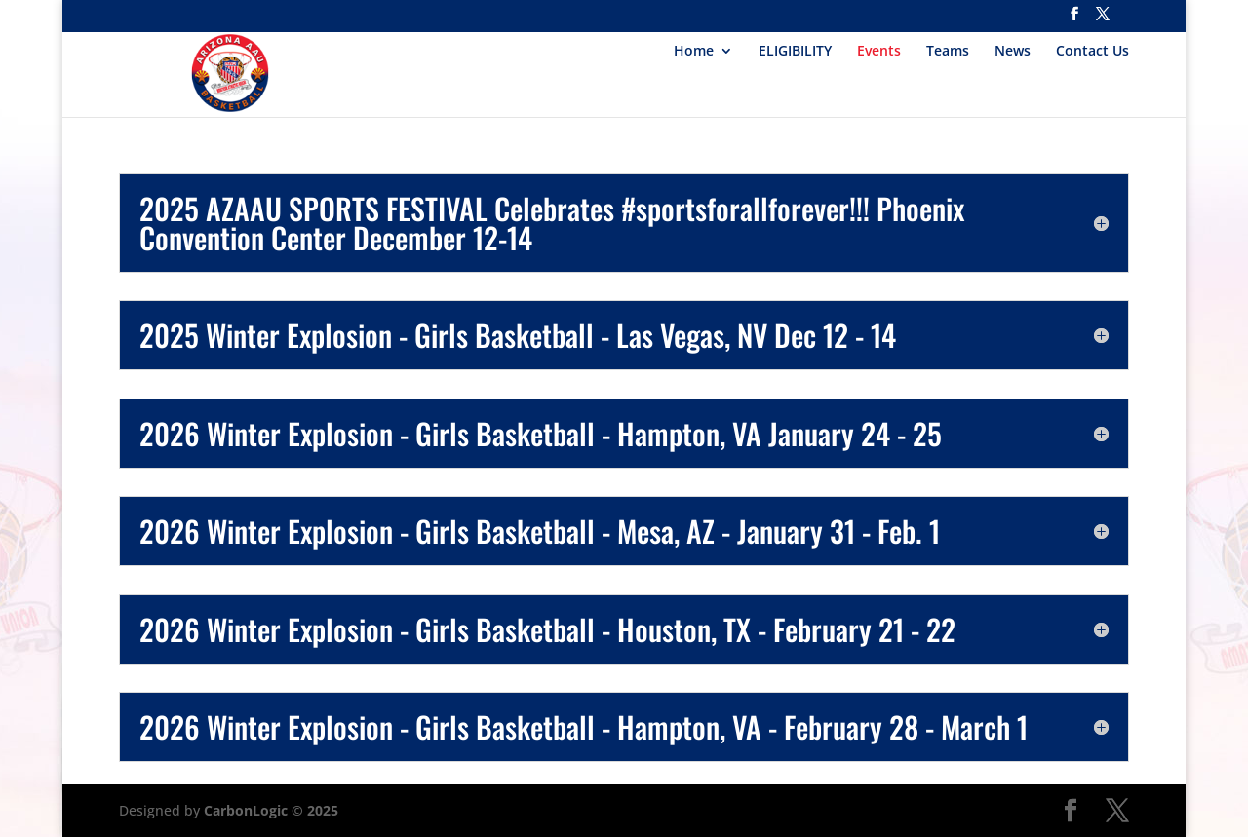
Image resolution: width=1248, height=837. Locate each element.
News (1012, 51)
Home (694, 51)
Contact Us (1092, 51)
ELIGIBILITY (795, 51)
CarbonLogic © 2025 (271, 810)
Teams (947, 51)
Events (879, 51)
